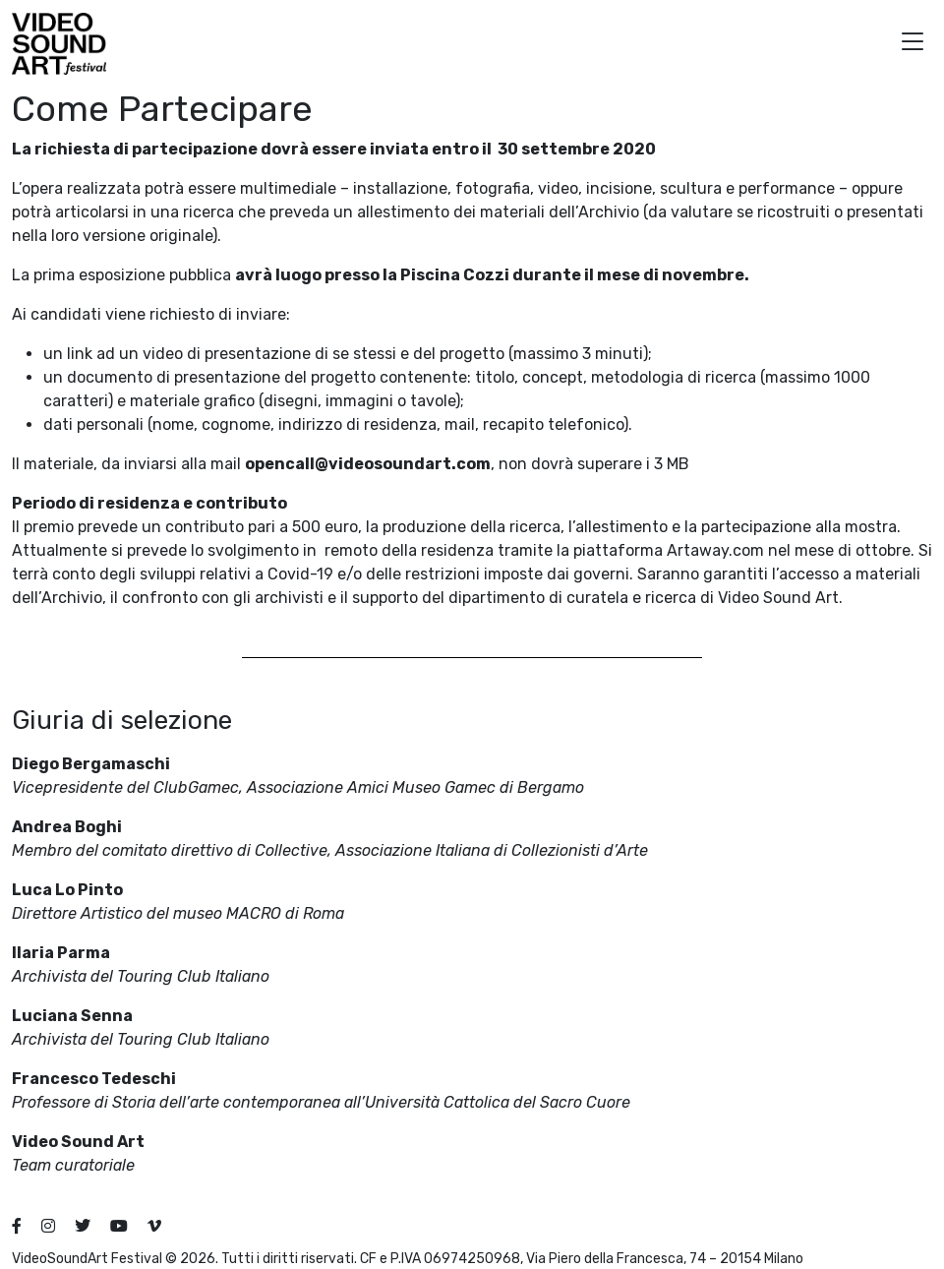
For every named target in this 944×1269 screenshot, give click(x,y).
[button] (912, 44)
